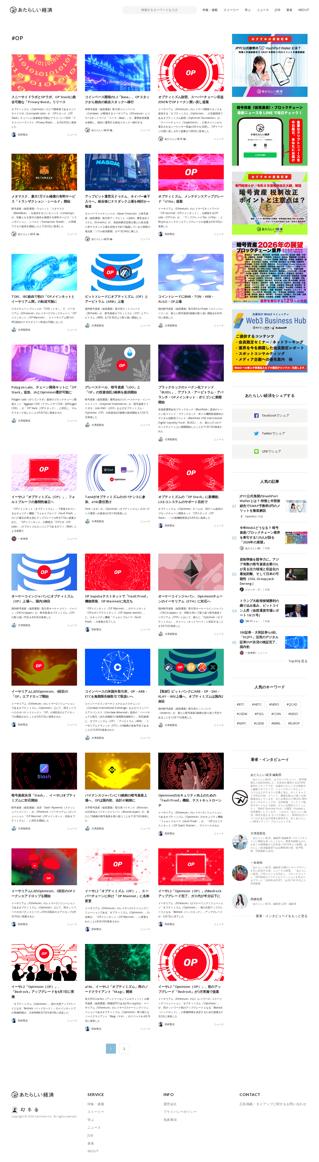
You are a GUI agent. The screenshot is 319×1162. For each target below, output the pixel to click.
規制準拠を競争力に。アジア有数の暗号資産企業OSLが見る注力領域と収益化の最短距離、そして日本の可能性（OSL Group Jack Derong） (259, 571)
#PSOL (259, 714)
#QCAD (292, 704)
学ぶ (248, 10)
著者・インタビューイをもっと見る (282, 916)
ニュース (263, 10)
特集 (260, 516)
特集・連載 (210, 10)
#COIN (276, 714)
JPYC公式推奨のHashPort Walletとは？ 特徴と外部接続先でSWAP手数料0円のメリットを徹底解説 (260, 503)
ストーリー (231, 10)
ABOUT (303, 10)
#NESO (293, 714)
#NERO (274, 704)
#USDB (259, 723)
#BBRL (276, 723)
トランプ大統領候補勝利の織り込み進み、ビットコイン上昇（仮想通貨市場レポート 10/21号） (259, 608)
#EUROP (294, 723)
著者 (289, 10)
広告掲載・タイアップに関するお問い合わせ (272, 1104)
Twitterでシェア (273, 433)
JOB (277, 10)
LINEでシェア (271, 451)
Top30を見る (298, 661)
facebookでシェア (275, 415)
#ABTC (257, 704)
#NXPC (241, 723)
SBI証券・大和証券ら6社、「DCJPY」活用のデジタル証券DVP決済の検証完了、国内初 (259, 639)
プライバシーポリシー (180, 1111)
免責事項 (170, 1119)
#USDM (242, 714)
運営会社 (170, 1104)
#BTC (240, 704)
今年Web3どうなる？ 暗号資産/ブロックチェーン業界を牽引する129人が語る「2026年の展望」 (260, 535)
